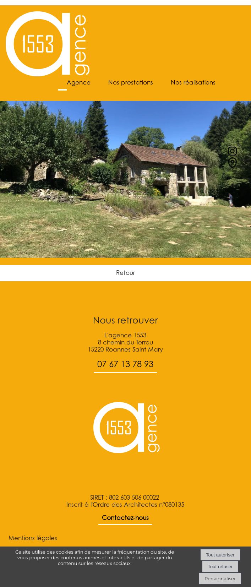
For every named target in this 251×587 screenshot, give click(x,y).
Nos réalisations (193, 82)
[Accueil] (47, 44)
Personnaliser (220, 578)
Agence (79, 82)
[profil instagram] (232, 153)
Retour (125, 272)
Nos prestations (130, 82)
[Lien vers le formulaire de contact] (232, 165)
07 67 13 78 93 (125, 364)
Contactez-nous (125, 517)
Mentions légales (33, 538)
